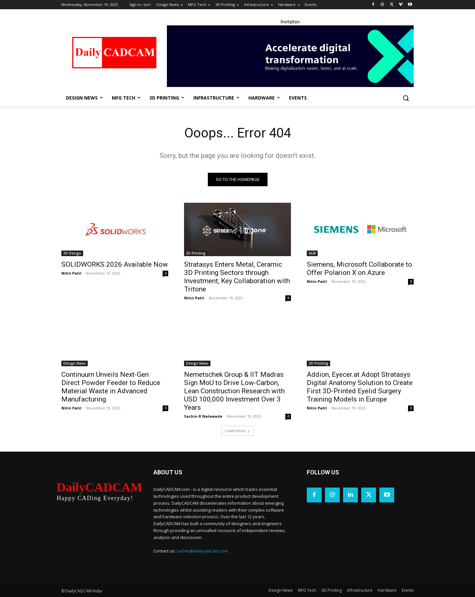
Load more (237, 430)
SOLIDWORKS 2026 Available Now (114, 264)
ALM (312, 253)
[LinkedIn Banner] (290, 56)
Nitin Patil (71, 273)
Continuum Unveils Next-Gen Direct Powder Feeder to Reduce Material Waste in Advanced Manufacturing (110, 387)
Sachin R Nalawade (203, 416)
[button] (406, 98)
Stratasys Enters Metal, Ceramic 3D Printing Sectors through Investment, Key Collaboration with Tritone (237, 276)
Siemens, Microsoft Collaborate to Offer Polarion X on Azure (359, 268)
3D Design (72, 253)
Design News (74, 363)
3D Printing (196, 253)
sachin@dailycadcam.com (202, 551)
